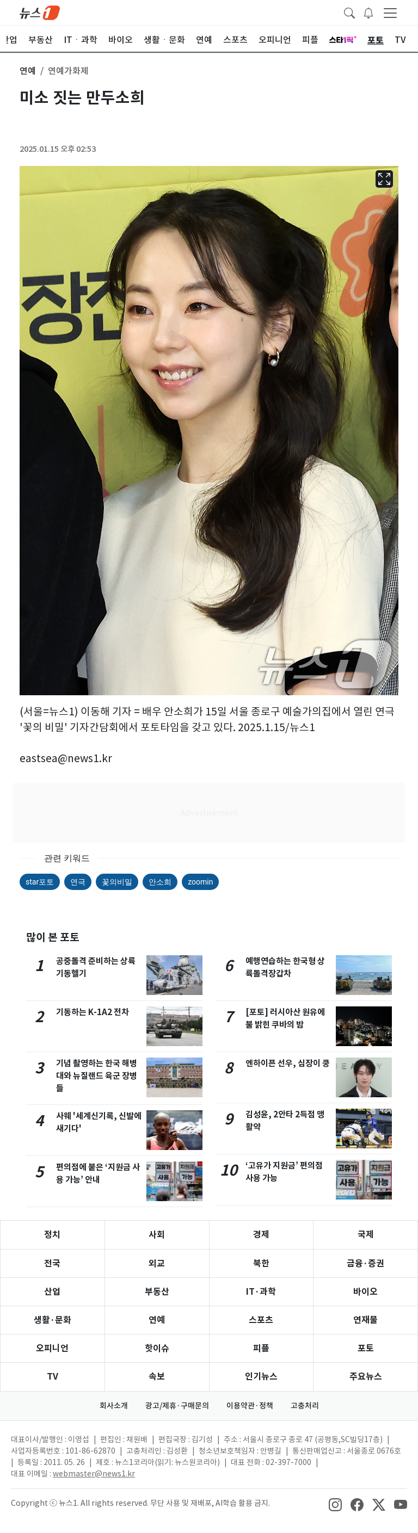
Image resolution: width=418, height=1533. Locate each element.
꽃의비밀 (117, 881)
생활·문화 (52, 1320)
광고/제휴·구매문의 (177, 1406)
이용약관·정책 (249, 1406)
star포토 (40, 881)
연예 (157, 1320)
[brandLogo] (40, 12)
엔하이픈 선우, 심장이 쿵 (287, 1063)
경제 (261, 1234)
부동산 (157, 1291)
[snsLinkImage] (335, 1504)
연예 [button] (28, 70)
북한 (261, 1263)
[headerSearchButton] (349, 12)
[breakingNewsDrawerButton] (368, 12)
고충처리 (305, 1406)
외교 (157, 1263)
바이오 (365, 1291)
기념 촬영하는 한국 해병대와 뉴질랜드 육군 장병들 (96, 1075)
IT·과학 (261, 1291)
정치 (52, 1234)
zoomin (200, 881)
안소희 (160, 881)
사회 (157, 1234)
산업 (52, 1291)
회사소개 (114, 1406)
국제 (366, 1234)
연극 (77, 881)
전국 (52, 1263)
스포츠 (261, 1320)
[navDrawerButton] (390, 12)
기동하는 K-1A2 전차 (92, 1012)
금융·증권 (365, 1263)
